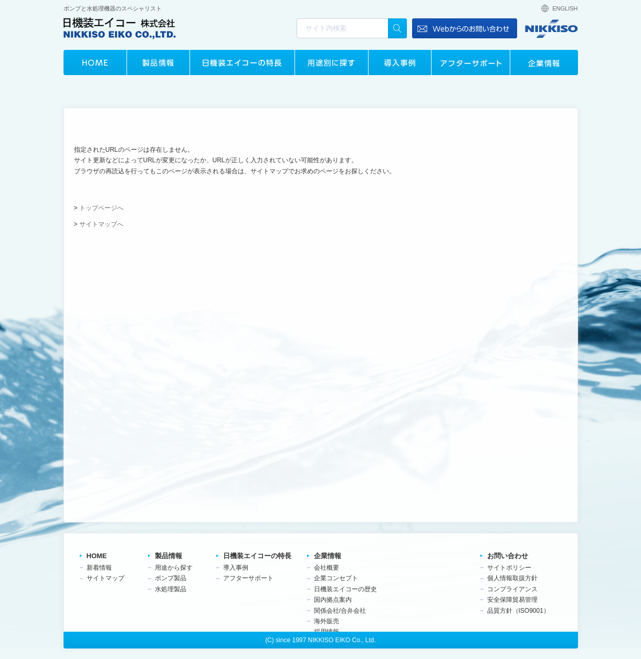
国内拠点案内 (333, 599)
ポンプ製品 (170, 578)
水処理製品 (170, 589)
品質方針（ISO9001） (518, 610)
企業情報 (544, 62)
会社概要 (326, 567)
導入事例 (399, 62)
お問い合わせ (507, 556)
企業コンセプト (336, 578)
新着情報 (99, 567)
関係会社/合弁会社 (340, 610)
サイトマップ (105, 578)
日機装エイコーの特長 (242, 62)
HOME (95, 62)
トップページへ (101, 208)
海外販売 (326, 621)
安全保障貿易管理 (512, 599)
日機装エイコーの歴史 (345, 589)
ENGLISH (564, 8)
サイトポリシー (509, 567)
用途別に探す (331, 62)
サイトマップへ (101, 224)
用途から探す (174, 567)
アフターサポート (470, 62)
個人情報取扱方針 (512, 578)
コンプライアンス (512, 589)
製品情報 (158, 62)
